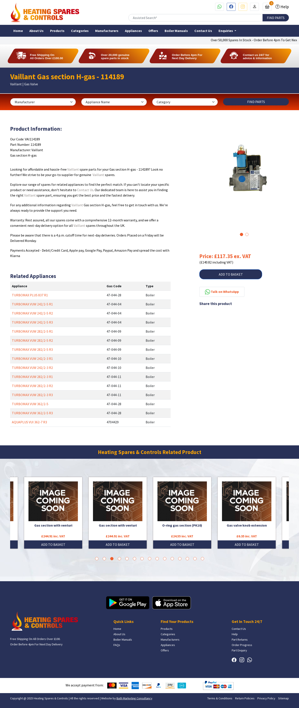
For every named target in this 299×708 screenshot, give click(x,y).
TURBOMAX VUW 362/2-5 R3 (32, 413)
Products (57, 31)
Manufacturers (106, 31)
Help (284, 6)
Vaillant (73, 169)
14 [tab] (195, 558)
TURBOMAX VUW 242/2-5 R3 (32, 322)
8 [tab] (149, 558)
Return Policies (245, 698)
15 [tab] (202, 558)
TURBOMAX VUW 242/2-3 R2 (32, 367)
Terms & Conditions (219, 698)
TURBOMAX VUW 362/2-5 (30, 404)
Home (18, 31)
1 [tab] (241, 234)
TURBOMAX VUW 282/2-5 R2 (32, 340)
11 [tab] (172, 558)
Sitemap (283, 698)
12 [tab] (179, 558)
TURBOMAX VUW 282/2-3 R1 (32, 377)
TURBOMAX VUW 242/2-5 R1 (32, 304)
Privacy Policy (266, 698)
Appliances (133, 31)
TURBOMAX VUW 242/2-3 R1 (32, 358)
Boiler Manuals (176, 31)
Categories (80, 31)
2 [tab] (247, 234)
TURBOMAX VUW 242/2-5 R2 (32, 313)
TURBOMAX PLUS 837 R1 (30, 295)
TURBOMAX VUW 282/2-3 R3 (32, 395)
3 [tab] (111, 558)
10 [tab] (164, 558)
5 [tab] (127, 558)
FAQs (116, 645)
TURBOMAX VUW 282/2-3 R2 (32, 386)
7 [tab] (142, 558)
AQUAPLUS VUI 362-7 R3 (29, 422)
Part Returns (240, 639)
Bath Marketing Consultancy (134, 698)
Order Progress (242, 645)
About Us (36, 31)
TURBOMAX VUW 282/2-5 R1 (32, 331)
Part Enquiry (239, 650)
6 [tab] (134, 558)
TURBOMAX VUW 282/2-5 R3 (32, 349)
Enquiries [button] (226, 31)
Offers (153, 31)
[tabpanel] (244, 169)
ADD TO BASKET (231, 274)
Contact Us (203, 31)
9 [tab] (157, 558)
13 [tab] (187, 558)
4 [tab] (119, 558)
